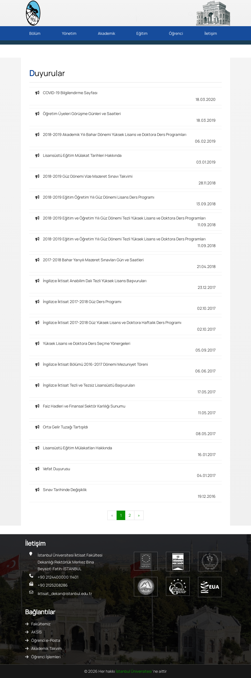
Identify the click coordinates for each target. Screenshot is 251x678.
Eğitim (142, 33)
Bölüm (34, 33)
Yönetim (69, 33)
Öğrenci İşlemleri (46, 656)
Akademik (106, 33)
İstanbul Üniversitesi (134, 671)
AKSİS (36, 632)
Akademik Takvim (46, 648)
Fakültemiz (40, 623)
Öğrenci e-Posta (45, 640)
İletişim (210, 33)
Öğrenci (176, 33)
